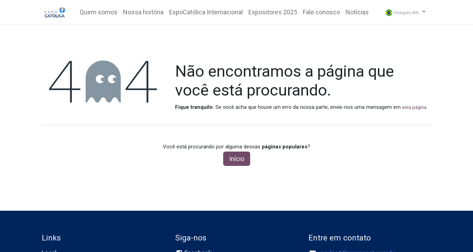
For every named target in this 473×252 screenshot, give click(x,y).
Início (236, 158)
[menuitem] (98, 12)
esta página (414, 107)
